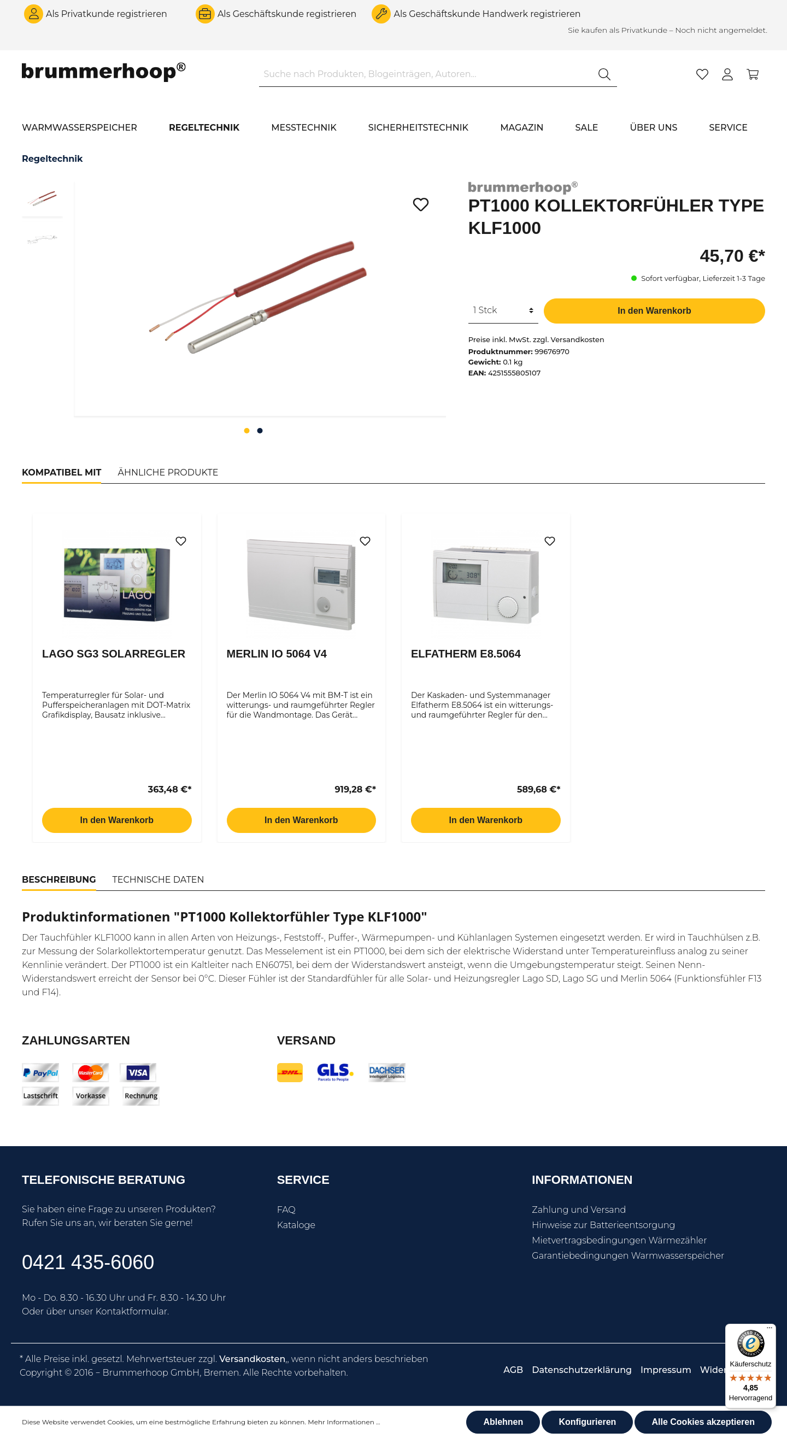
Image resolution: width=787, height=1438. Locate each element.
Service (303, 1180)
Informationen (582, 1180)
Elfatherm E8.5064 (466, 654)
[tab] (59, 880)
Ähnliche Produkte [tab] (168, 472)
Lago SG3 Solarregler (113, 654)
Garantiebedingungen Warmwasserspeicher (628, 1256)
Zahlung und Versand (579, 1210)
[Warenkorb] (752, 74)
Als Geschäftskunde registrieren (287, 14)
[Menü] (769, 1330)
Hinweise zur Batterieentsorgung (603, 1225)
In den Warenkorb (654, 310)
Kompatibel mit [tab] (61, 472)
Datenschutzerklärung (582, 1370)
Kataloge (296, 1225)
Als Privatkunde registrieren (106, 14)
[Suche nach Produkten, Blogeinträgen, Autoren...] (425, 74)
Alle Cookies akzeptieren (703, 1422)
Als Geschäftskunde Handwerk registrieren (486, 14)
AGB (513, 1370)
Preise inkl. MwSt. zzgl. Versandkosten (536, 339)
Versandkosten (252, 1359)
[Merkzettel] (702, 74)
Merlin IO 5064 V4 (277, 654)
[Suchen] (604, 74)
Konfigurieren (587, 1422)
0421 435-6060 (88, 1262)
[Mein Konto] (727, 74)
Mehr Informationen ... (344, 1422)
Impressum (666, 1370)
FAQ (286, 1210)
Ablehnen (503, 1422)
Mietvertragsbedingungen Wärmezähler (619, 1240)
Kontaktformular (131, 1311)
